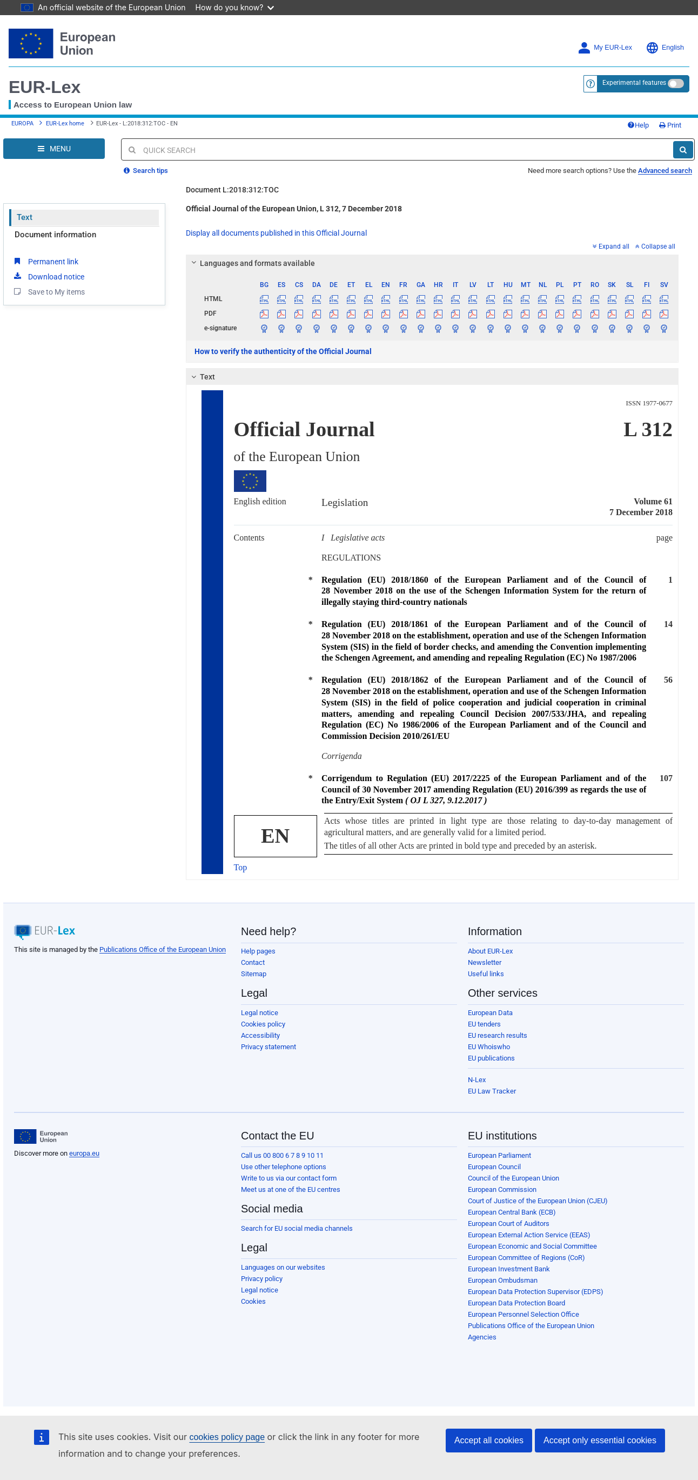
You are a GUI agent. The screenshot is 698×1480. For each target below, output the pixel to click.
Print (670, 125)
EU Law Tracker (492, 1091)
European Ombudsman (503, 1280)
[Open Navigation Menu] (54, 148)
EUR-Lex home (65, 123)
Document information (55, 234)
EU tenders (484, 1024)
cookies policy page (227, 1437)
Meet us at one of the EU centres (290, 1189)
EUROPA (22, 123)
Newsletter (484, 962)
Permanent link (45, 261)
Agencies (482, 1337)
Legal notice (259, 1013)
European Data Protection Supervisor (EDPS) (535, 1292)
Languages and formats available (251, 263)
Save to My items (48, 291)
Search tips (146, 170)
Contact (253, 962)
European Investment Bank (509, 1269)
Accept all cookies (489, 1440)
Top (240, 867)
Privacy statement (268, 1047)
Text (24, 217)
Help (638, 125)
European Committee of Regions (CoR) (526, 1258)
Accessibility (260, 1035)
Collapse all (655, 246)
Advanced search (665, 170)
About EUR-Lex (490, 951)
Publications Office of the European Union (162, 949)
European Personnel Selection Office (523, 1314)
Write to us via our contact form (289, 1178)
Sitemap (253, 974)
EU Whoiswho (489, 1047)
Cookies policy (263, 1024)
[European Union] (41, 1136)
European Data (490, 1013)
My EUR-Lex (605, 48)
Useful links (486, 974)
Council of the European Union (513, 1178)
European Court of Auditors (508, 1223)
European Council (494, 1167)
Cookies (253, 1301)
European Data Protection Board (516, 1303)
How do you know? (235, 7)
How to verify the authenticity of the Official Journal (283, 351)
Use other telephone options (283, 1167)
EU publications (491, 1058)
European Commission (502, 1189)
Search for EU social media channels (297, 1228)
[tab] (432, 263)
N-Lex (477, 1080)
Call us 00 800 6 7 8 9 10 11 (282, 1155)
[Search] (683, 149)
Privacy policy (262, 1279)
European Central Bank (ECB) (512, 1212)
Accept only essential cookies (599, 1440)
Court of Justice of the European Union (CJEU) (538, 1201)
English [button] (665, 48)
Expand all (611, 246)
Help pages (258, 951)
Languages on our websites (283, 1267)
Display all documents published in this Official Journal (276, 233)
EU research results (497, 1035)
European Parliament (499, 1155)
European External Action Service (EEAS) (529, 1235)
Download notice (48, 276)
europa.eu (84, 1153)
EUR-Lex (44, 87)
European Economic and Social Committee (532, 1246)
